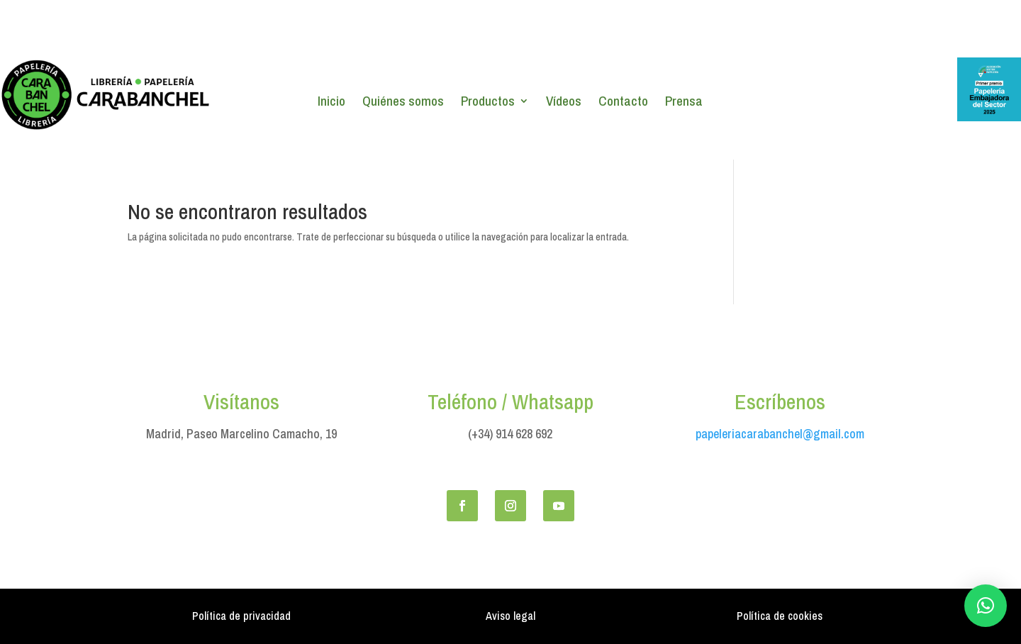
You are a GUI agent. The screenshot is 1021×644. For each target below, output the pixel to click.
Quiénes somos (403, 103)
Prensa (684, 103)
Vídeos (563, 103)
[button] (985, 605)
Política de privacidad (241, 615)
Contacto (623, 103)
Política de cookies (779, 615)
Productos (488, 103)
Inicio (331, 103)
